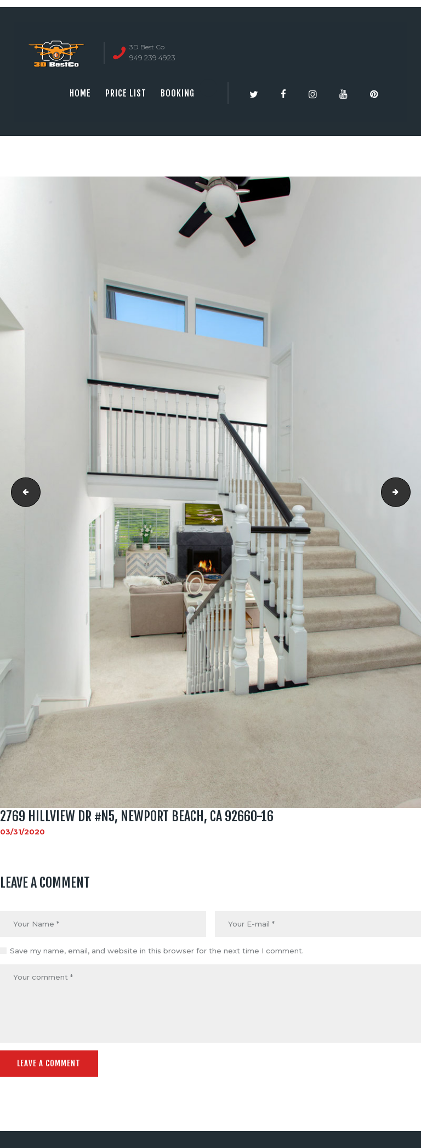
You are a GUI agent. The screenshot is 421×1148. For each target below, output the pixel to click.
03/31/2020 (22, 831)
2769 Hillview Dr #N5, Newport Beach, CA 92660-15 (22, 492)
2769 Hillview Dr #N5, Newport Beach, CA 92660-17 (407, 492)
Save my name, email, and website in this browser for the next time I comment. (157, 950)
